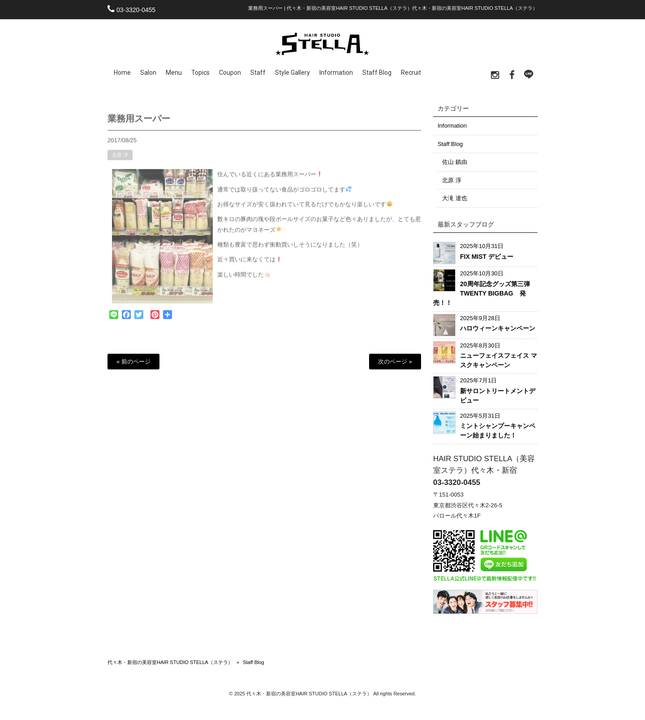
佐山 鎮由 (454, 162)
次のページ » (395, 361)
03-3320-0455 (135, 9)
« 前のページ (133, 361)
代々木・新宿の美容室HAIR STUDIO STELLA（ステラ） (170, 662)
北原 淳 (120, 159)
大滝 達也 (454, 198)
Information (452, 125)
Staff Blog (450, 144)
